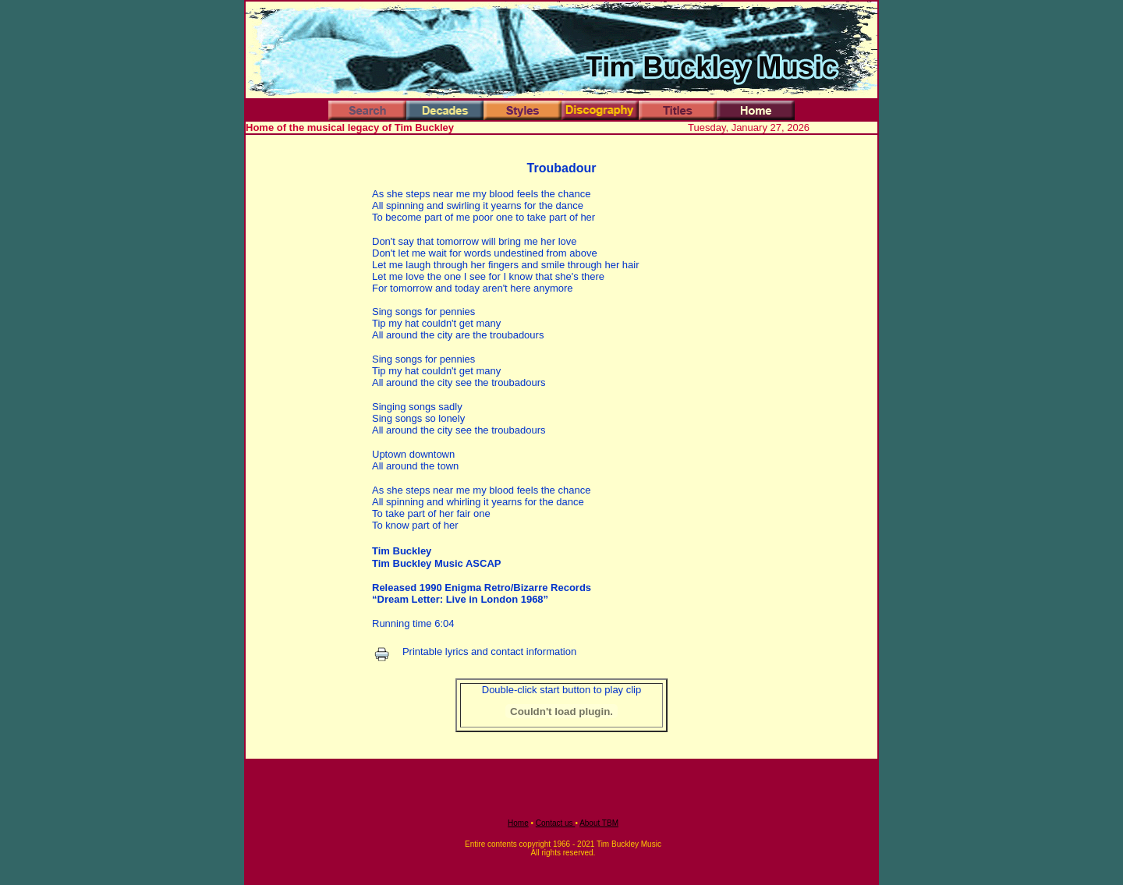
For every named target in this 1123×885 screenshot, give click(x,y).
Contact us (556, 823)
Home (518, 823)
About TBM (598, 823)
